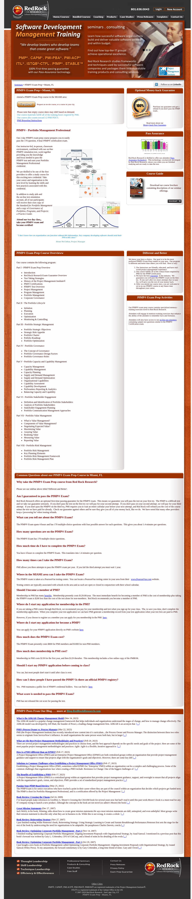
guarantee (154, 276)
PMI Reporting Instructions (29, 120)
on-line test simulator (168, 320)
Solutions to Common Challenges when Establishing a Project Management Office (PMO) (59, 763)
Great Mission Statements (28, 808)
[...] (138, 724)
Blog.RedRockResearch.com (84, 710)
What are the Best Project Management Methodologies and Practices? (50, 741)
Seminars (18, 85)
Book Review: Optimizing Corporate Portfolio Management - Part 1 (49, 842)
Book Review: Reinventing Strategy (33, 819)
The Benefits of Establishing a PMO (33, 774)
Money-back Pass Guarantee (154, 125)
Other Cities (97, 883)
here (105, 617)
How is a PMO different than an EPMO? (36, 752)
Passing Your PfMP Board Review (32, 786)
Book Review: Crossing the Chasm (33, 797)
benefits (48, 595)
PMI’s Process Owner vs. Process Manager (37, 729)
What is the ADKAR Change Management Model (40, 718)
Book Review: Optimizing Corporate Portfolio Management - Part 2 (49, 831)
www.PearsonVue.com (141, 579)
